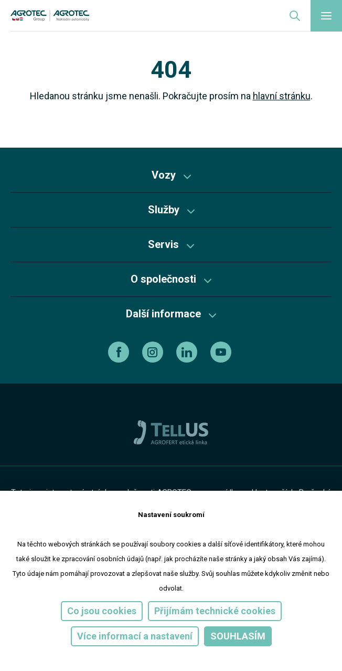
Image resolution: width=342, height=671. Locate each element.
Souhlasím (237, 636)
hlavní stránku (282, 95)
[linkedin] (188, 352)
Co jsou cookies (101, 610)
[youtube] (222, 352)
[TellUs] (171, 432)
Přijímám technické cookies (214, 610)
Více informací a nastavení (135, 636)
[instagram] (154, 352)
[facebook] (120, 352)
